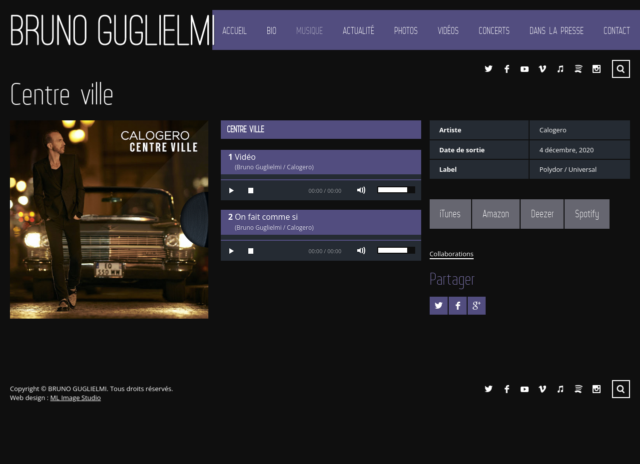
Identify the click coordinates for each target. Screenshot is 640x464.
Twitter (489, 69)
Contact (617, 30)
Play (231, 190)
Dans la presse (557, 30)
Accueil (234, 30)
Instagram (597, 69)
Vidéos (448, 30)
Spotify (579, 69)
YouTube (525, 69)
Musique (309, 30)
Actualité (358, 30)
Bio (271, 30)
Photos (406, 30)
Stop (251, 190)
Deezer (542, 214)
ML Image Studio (75, 397)
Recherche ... (621, 69)
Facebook (507, 69)
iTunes (561, 69)
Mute (361, 190)
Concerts (494, 30)
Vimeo (543, 69)
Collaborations (452, 253)
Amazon (496, 214)
